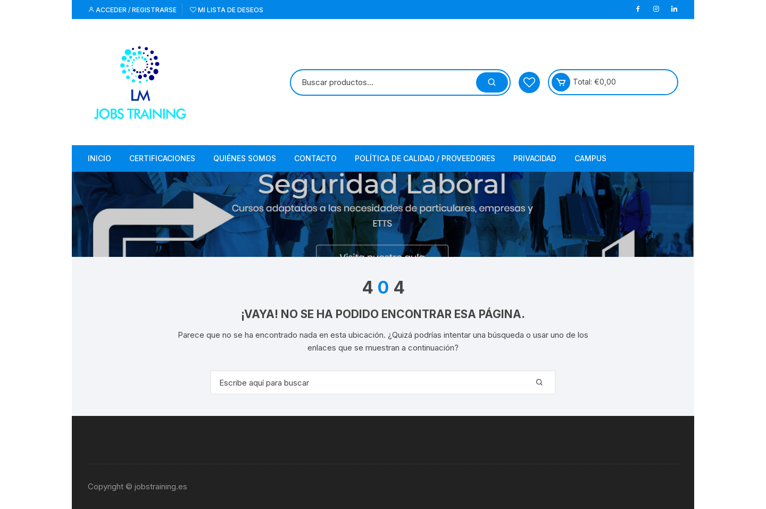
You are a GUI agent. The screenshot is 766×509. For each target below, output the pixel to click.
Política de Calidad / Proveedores (425, 158)
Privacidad (534, 158)
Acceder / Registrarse (132, 10)
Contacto (315, 158)
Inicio (99, 158)
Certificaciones (162, 158)
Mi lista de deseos (226, 10)
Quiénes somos (244, 158)
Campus (590, 158)
